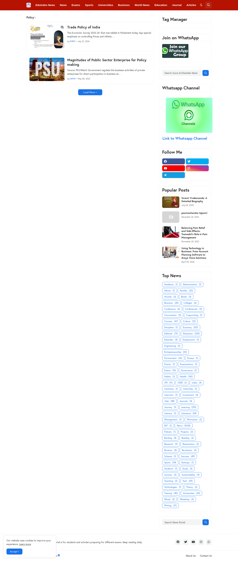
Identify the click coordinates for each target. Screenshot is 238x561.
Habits (169, 376)
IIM (168, 382)
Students (170, 468)
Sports (170, 462)
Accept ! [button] (14, 551)
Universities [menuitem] (105, 5)
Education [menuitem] (160, 5)
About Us (191, 555)
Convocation (172, 315)
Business (171, 302)
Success (170, 474)
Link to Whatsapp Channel (185, 138)
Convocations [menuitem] (80, 15)
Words (169, 499)
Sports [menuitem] (89, 5)
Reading (187, 438)
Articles (186, 290)
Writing (170, 505)
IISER (182, 382)
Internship (190, 388)
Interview (171, 395)
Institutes (171, 388)
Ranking (170, 438)
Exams (170, 370)
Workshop (187, 499)
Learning (188, 407)
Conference (172, 309)
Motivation (194, 419)
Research (171, 444)
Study (187, 468)
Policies (170, 431)
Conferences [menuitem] (59, 15)
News (183, 425)
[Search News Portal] (182, 522)
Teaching (170, 481)
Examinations (188, 364)
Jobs (169, 401)
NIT (168, 425)
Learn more (25, 544)
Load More (89, 92)
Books (186, 296)
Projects (187, 431)
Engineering (172, 345)
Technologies (172, 487)
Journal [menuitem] (177, 5)
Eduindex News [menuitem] (45, 5)
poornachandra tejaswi (194, 213)
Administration (192, 284)
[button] (201, 5)
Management (173, 419)
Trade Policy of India (83, 27)
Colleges (190, 302)
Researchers (191, 444)
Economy (190, 327)
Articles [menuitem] (191, 5)
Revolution (189, 450)
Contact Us (206, 555)
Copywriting (194, 315)
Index (197, 382)
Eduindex (171, 339)
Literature (188, 413)
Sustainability (190, 474)
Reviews (170, 450)
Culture (189, 321)
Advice (169, 290)
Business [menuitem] (124, 5)
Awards (170, 296)
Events (169, 364)
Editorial (171, 333)
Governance (189, 370)
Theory (191, 487)
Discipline (171, 327)
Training (171, 493)
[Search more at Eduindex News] (182, 73)
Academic (171, 284)
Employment (191, 339)
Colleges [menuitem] (41, 15)
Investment (190, 395)
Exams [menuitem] (76, 5)
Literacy (170, 413)
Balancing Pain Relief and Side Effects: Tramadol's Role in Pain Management (194, 232)
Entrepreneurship (175, 352)
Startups (187, 462)
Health (186, 376)
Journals (186, 401)
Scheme (170, 456)
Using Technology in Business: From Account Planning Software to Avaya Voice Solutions (194, 253)
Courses (171, 321)
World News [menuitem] (142, 5)
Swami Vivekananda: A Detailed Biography (194, 199)
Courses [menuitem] (99, 15)
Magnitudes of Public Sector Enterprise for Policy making (106, 62)
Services (188, 456)
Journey (170, 407)
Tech (187, 481)
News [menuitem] (63, 5)
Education (191, 333)
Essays (192, 358)
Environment (173, 358)
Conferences (193, 309)
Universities (191, 493)
